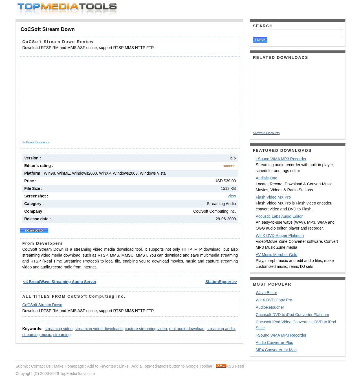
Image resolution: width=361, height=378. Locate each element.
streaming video (58, 328)
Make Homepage (69, 366)
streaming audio (221, 328)
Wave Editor (266, 292)
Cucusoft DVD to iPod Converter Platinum (292, 314)
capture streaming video (146, 328)
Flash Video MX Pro (273, 197)
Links (123, 366)
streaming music (36, 334)
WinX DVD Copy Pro (274, 300)
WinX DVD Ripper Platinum (280, 235)
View (231, 196)
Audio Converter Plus (274, 342)
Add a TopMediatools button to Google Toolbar (171, 366)
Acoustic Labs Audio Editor (279, 216)
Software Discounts (35, 142)
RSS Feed (230, 366)
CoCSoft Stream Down (42, 305)
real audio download (186, 328)
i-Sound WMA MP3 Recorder (281, 159)
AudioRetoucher (270, 307)
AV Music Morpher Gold (277, 254)
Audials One (266, 178)
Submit (22, 366)
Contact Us (40, 366)
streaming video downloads (99, 328)
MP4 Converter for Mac (276, 350)
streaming (62, 334)
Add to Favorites (101, 366)
